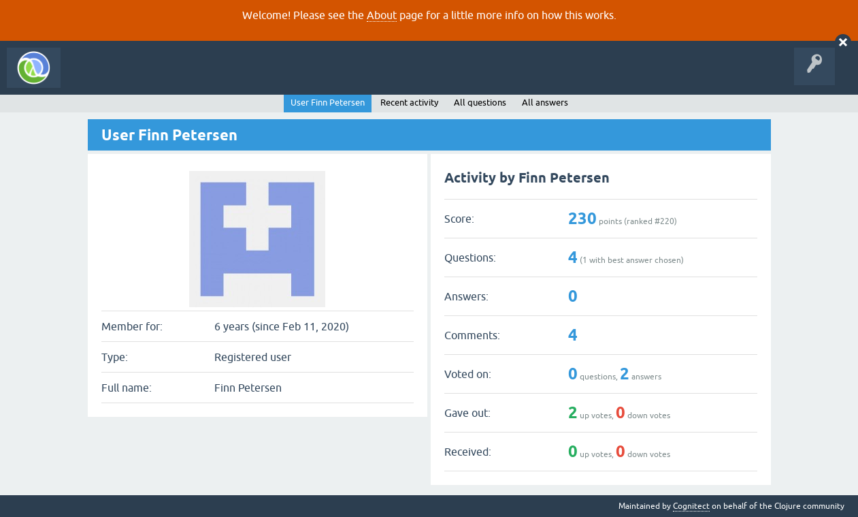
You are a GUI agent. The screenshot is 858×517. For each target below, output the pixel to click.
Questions (145, 77)
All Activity (91, 77)
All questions (480, 102)
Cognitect (691, 506)
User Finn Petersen (328, 102)
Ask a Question (312, 77)
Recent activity (409, 102)
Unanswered (202, 77)
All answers (545, 102)
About (382, 15)
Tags (254, 77)
